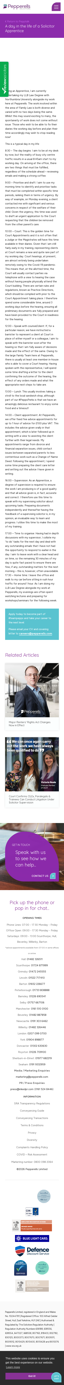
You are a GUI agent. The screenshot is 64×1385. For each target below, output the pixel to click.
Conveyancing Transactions (32, 1118)
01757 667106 (35, 1002)
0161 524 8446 (44, 1089)
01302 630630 (38, 1045)
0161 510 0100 (39, 1008)
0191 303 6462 (39, 1021)
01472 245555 (37, 971)
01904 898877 (35, 1039)
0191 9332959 (37, 1064)
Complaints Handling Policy (32, 1147)
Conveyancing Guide (32, 1110)
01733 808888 (40, 990)
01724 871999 (39, 965)
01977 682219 (43, 1058)
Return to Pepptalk (17, 21)
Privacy (32, 1132)
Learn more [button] (13, 1367)
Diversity (32, 1139)
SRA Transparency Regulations (32, 1103)
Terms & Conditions (32, 1125)
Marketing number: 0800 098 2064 (32, 1162)
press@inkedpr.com (21, 1089)
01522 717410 (37, 977)
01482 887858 (37, 1014)
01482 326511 (35, 959)
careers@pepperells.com (35, 633)
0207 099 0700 (37, 1033)
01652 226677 (36, 984)
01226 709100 (37, 1052)
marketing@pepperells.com (32, 1076)
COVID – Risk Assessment (32, 1154)
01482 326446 (37, 1027)
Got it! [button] (31, 1376)
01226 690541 (37, 996)
